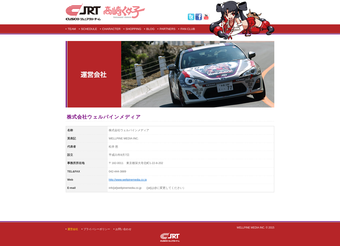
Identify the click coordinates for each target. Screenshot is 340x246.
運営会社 (72, 229)
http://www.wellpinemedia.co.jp (128, 179)
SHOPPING (133, 29)
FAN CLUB (187, 29)
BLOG (150, 29)
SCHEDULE (89, 29)
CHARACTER (111, 29)
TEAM (72, 29)
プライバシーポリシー (96, 229)
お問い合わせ (123, 229)
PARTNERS (167, 29)
